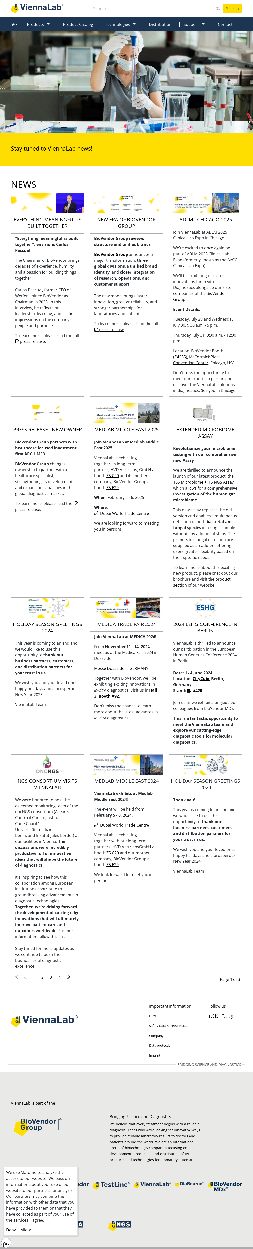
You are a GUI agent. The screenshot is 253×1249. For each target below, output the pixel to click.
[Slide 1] (104, 126)
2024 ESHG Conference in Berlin (205, 627)
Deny (11, 1230)
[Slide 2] (113, 126)
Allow (26, 1230)
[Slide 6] (148, 126)
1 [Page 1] (34, 977)
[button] (50, 24)
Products (35, 24)
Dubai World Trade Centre (124, 825)
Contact (225, 24)
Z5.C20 (112, 853)
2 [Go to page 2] (42, 977)
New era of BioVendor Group (126, 222)
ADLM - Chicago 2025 (205, 219)
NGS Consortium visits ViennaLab (47, 784)
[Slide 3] (122, 126)
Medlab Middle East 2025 (126, 429)
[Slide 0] (95, 126)
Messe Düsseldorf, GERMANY (121, 668)
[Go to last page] (68, 977)
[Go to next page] (59, 977)
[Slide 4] (131, 126)
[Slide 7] (157, 126)
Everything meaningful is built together (47, 222)
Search (232, 8)
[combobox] (151, 8)
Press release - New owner (47, 429)
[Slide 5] (140, 126)
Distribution (160, 24)
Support (191, 24)
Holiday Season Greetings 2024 (47, 627)
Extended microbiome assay (205, 432)
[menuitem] (13, 24)
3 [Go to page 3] (51, 977)
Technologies (117, 24)
